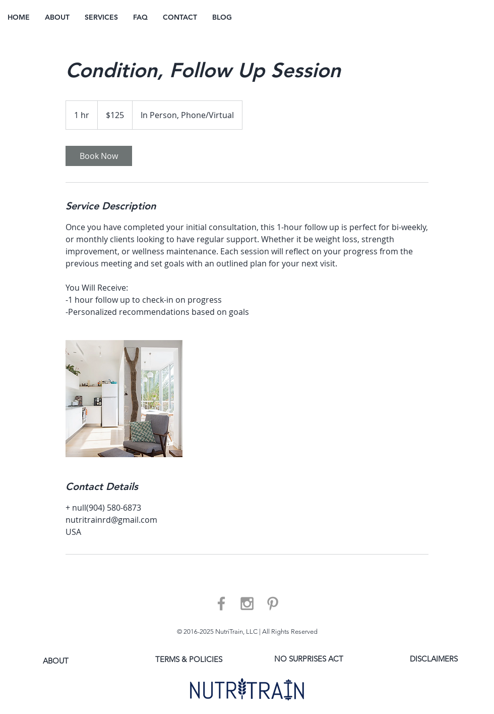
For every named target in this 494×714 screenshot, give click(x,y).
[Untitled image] (124, 398)
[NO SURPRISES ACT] (309, 659)
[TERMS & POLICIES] (189, 659)
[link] (99, 156)
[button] (101, 17)
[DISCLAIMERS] (434, 659)
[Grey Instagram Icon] (247, 603)
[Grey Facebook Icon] (221, 603)
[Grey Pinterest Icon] (273, 603)
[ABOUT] (56, 661)
